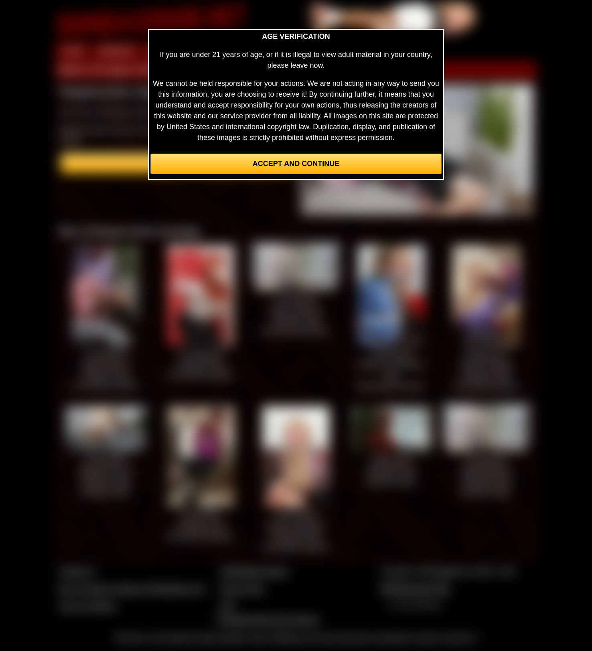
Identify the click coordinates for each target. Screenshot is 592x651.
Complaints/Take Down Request (267, 620)
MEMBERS (116, 51)
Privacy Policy (241, 589)
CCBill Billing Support (253, 572)
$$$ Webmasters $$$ (415, 589)
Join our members (87, 606)
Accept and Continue (296, 164)
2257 (227, 606)
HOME (72, 51)
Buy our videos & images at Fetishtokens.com (132, 589)
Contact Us (76, 572)
